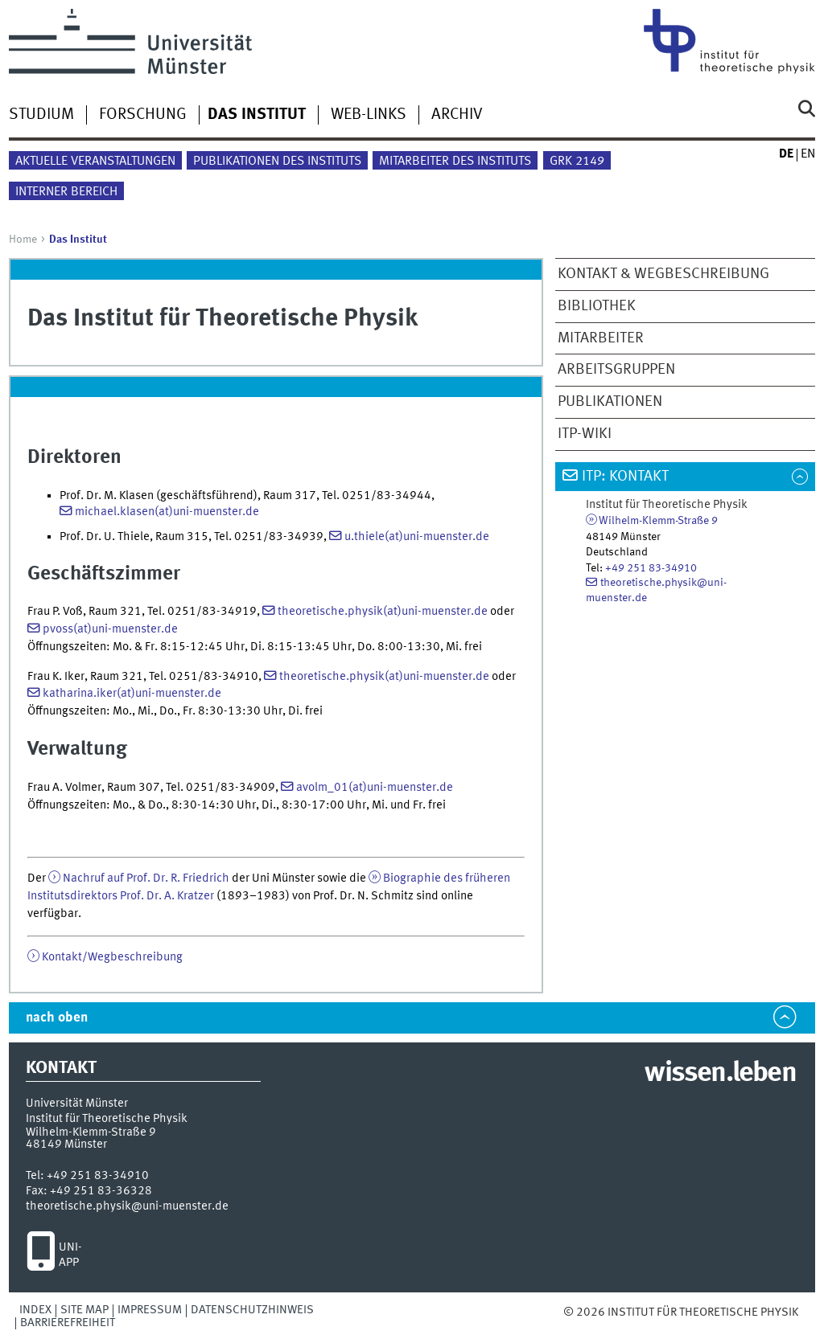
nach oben (57, 1018)
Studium (41, 115)
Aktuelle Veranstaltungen (95, 161)
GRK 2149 (577, 161)
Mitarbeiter (601, 338)
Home (23, 239)
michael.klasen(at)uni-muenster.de (167, 512)
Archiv (457, 115)
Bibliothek (597, 306)
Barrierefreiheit (67, 1322)
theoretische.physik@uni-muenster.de (127, 1206)
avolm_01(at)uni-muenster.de (374, 787)
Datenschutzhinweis (252, 1310)
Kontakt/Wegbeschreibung (112, 957)
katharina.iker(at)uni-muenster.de (132, 693)
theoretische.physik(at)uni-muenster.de (383, 611)
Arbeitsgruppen (616, 369)
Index (35, 1310)
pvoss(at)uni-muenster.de (110, 629)
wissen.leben (720, 1073)
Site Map (84, 1310)
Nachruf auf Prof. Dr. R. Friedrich (146, 878)
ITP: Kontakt (625, 476)
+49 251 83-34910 (651, 568)
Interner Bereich (66, 192)
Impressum (149, 1310)
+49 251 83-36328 (101, 1191)
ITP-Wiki (585, 434)
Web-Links (368, 115)
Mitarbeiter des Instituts (455, 161)
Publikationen (610, 402)
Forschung (143, 115)
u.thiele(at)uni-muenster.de (416, 536)
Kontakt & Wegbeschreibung (663, 274)
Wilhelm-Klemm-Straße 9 (658, 520)
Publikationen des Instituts (277, 161)
